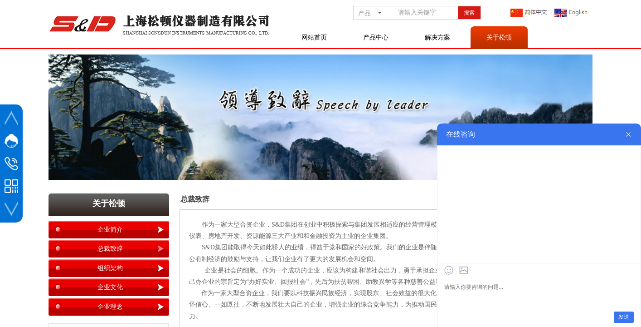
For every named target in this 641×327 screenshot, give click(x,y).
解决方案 (437, 37)
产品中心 (375, 37)
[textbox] (426, 13)
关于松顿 (499, 37)
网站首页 (314, 37)
